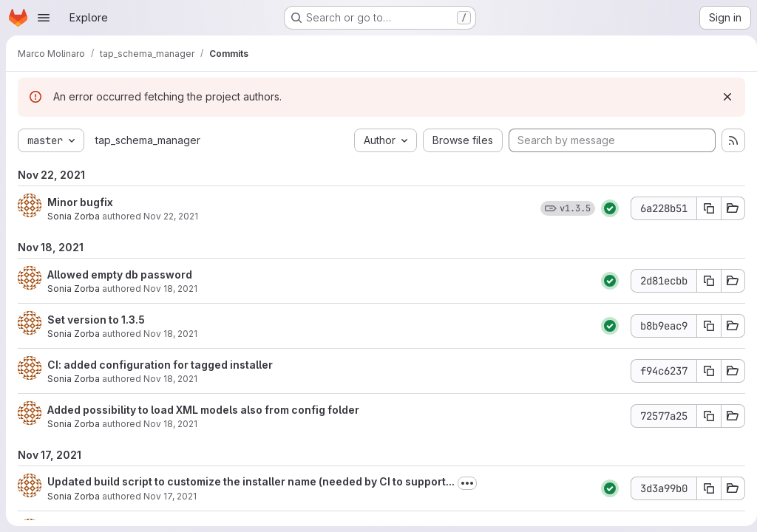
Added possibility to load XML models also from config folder (203, 409)
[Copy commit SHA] (703, 208)
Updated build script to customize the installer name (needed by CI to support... (251, 481)
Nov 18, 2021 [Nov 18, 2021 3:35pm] (170, 288)
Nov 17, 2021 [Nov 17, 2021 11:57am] (170, 496)
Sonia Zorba (73, 216)
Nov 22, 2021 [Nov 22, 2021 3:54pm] (170, 216)
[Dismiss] (721, 97)
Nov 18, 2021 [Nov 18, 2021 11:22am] (170, 333)
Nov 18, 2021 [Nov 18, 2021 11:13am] (170, 423)
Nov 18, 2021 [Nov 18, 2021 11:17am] (170, 378)
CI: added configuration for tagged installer (160, 364)
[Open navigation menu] (43, 18)
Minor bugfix (80, 202)
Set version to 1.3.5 (96, 319)
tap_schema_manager (147, 140)
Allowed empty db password (119, 274)
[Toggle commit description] (467, 483)
